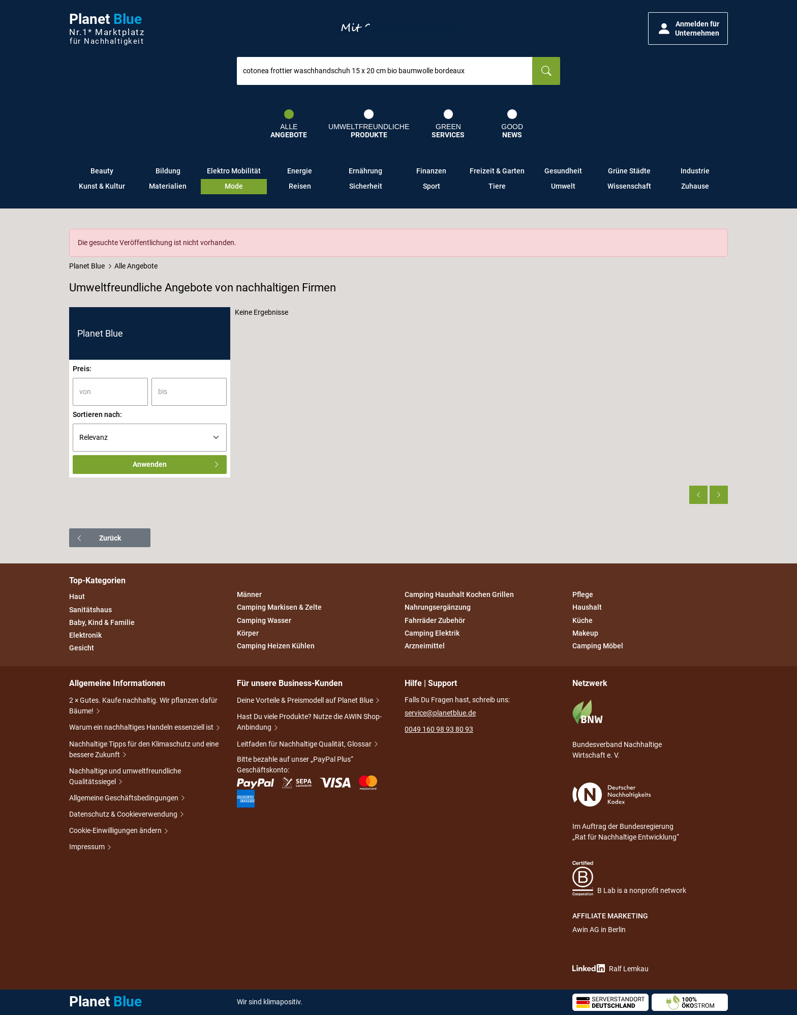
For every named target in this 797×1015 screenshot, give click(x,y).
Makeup (585, 633)
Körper (248, 633)
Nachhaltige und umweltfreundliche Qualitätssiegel (125, 776)
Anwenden (176, 464)
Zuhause (695, 186)
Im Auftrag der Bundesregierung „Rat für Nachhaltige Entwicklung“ (625, 812)
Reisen (300, 186)
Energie (299, 171)
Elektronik (85, 635)
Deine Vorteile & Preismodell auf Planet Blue (306, 700)
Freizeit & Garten (497, 171)
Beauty (101, 171)
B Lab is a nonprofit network (629, 878)
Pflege (582, 594)
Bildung (168, 171)
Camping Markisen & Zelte (279, 608)
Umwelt (563, 186)
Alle (288, 124)
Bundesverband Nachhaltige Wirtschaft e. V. (617, 729)
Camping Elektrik (432, 633)
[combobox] (385, 71)
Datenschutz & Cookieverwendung (124, 814)
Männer (249, 594)
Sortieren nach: (97, 414)
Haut (77, 597)
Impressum (87, 847)
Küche (582, 620)
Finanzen (431, 171)
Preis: (82, 369)
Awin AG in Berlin (599, 930)
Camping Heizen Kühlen (276, 646)
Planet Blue (87, 266)
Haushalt (587, 608)
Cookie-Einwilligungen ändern (116, 830)
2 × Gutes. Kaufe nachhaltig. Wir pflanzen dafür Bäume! (143, 705)
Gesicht (81, 648)
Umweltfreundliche (368, 124)
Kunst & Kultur (102, 186)
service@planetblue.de (440, 713)
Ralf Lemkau (610, 968)
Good (512, 124)
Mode (234, 186)
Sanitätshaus (90, 610)
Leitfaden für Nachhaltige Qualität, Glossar (305, 744)
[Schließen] (721, 235)
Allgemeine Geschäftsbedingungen (124, 798)
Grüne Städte (629, 171)
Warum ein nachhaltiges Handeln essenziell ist (142, 727)
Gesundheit (563, 171)
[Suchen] (546, 71)
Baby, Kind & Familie (102, 622)
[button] (688, 28)
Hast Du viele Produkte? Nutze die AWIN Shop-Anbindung (309, 721)
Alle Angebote (136, 266)
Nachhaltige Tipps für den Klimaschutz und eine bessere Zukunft (144, 749)
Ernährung (365, 171)
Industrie (695, 171)
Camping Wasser (264, 620)
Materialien (168, 186)
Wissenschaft (629, 186)
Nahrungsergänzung (438, 608)
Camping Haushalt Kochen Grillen (459, 594)
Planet (106, 28)
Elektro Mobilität (234, 171)
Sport (431, 186)
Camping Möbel (597, 646)
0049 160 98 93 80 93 (439, 729)
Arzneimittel (425, 646)
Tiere (497, 186)
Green (448, 124)
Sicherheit (365, 186)
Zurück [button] (98, 538)
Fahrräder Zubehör (435, 620)
